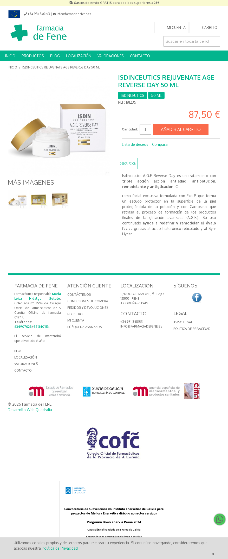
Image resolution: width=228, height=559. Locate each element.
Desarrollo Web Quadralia (30, 409)
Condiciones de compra (87, 301)
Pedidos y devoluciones (87, 308)
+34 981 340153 (131, 322)
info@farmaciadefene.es (141, 326)
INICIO (10, 56)
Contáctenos (79, 295)
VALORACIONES (110, 56)
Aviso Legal (183, 322)
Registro (75, 314)
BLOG (55, 56)
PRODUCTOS (33, 56)
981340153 (41, 327)
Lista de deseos (135, 144)
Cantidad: (130, 129)
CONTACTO (140, 56)
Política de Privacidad (60, 548)
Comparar (160, 144)
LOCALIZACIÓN (78, 56)
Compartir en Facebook (127, 152)
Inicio (12, 67)
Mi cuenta (75, 320)
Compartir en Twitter (137, 152)
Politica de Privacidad (192, 329)
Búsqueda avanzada (84, 327)
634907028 (23, 327)
